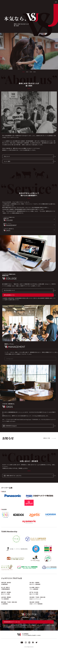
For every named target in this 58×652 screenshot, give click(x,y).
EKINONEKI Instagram (10, 426)
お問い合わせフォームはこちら (12, 475)
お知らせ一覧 (46, 438)
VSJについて (7, 156)
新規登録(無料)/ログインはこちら (12, 622)
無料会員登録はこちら (9, 295)
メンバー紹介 (7, 161)
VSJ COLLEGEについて (9, 290)
